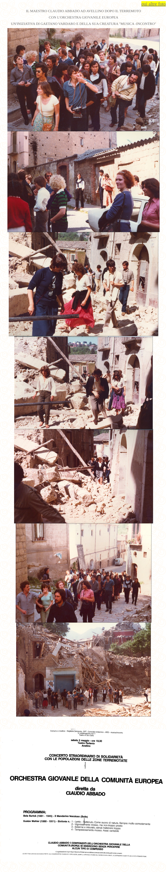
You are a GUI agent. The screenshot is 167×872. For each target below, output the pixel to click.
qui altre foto (153, 4)
